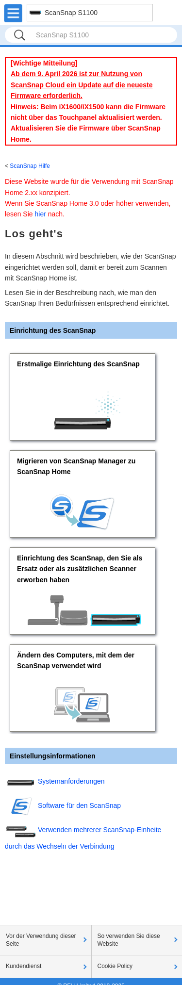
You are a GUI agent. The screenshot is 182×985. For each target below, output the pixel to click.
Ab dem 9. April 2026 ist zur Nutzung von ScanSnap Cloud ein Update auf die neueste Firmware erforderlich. (82, 84)
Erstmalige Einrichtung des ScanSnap (78, 364)
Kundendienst (23, 966)
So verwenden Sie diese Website (129, 940)
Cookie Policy (115, 966)
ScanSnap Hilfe (30, 166)
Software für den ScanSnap (79, 805)
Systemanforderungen (71, 781)
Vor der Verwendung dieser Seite (41, 940)
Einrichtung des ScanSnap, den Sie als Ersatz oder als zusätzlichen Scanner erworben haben (79, 569)
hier (40, 214)
